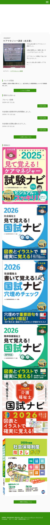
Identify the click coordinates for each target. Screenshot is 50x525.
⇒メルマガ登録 (25, 90)
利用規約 (4, 517)
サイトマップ (39, 517)
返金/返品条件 (10, 517)
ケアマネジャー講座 (16, 71)
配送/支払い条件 (19, 517)
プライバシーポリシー (29, 517)
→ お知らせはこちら (25, 137)
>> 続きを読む (42, 106)
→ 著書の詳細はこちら (25, 502)
